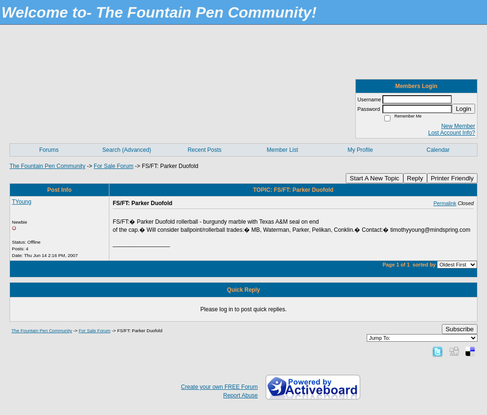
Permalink (444, 203)
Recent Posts (204, 150)
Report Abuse (240, 395)
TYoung (21, 201)
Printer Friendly (452, 178)
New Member (458, 126)
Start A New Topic (374, 178)
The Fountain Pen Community (47, 166)
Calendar (438, 150)
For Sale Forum (113, 166)
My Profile (360, 150)
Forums (48, 150)
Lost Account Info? (451, 132)
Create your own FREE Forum (219, 387)
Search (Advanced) (126, 150)
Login (463, 108)
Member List (282, 150)
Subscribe (460, 329)
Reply (415, 178)
